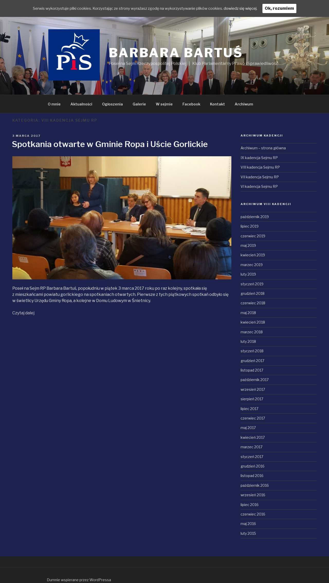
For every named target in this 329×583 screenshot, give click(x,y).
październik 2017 (255, 379)
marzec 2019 (252, 265)
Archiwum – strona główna (263, 148)
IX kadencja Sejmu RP (259, 158)
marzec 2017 (251, 447)
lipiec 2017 (249, 408)
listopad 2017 (252, 370)
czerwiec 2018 (253, 303)
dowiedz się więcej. (251, 8)
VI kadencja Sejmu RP (259, 186)
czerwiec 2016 (253, 514)
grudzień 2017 (252, 360)
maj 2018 (248, 312)
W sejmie (164, 104)
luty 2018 (248, 341)
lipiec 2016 (250, 504)
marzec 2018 (252, 332)
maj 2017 (248, 427)
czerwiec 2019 (253, 236)
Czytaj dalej (23, 312)
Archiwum (244, 104)
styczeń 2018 (252, 351)
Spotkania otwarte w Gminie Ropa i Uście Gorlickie (110, 144)
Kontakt (217, 104)
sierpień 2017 (252, 399)
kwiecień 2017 (253, 437)
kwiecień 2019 (253, 255)
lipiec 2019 (250, 226)
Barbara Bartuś (176, 52)
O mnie (54, 104)
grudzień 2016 (252, 466)
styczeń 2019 (252, 284)
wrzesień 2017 (253, 389)
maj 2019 (248, 245)
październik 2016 (255, 485)
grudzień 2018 (252, 293)
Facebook (191, 104)
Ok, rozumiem (292, 8)
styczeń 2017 (252, 456)
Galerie (139, 104)
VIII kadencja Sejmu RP (260, 167)
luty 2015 (248, 533)
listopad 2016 (252, 475)
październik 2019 (255, 217)
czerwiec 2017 (253, 418)
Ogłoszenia (112, 104)
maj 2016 (248, 523)
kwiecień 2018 (253, 322)
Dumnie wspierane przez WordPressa (79, 580)
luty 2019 (248, 274)
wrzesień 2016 (253, 495)
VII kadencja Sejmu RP (260, 177)
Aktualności (81, 104)
